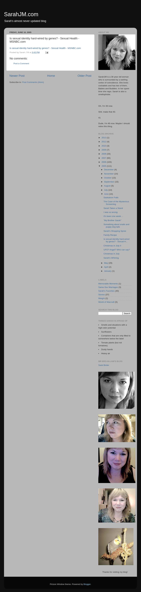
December (109, 169)
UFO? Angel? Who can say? (117, 250)
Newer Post (17, 75)
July (106, 190)
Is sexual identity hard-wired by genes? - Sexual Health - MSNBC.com (45, 48)
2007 (104, 158)
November (109, 174)
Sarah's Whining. (111, 258)
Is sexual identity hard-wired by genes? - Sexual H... (116, 240)
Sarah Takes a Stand (113, 208)
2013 (104, 137)
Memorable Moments (108, 283)
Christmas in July (112, 254)
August (107, 186)
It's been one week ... (113, 216)
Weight (101, 298)
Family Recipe (110, 235)
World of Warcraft (106, 302)
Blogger (87, 584)
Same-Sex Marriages (108, 287)
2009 (104, 150)
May (106, 263)
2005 (104, 166)
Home (51, 75)
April (106, 267)
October (108, 178)
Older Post (84, 75)
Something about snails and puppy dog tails (116, 225)
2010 (104, 146)
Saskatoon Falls (111, 197)
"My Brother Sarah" (112, 220)
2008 (104, 154)
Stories (101, 294)
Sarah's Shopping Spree (115, 231)
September (109, 182)
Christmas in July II (112, 246)
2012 (104, 141)
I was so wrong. (111, 212)
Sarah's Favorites (106, 291)
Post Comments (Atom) (33, 82)
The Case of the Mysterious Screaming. (116, 202)
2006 (104, 162)
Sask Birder (103, 365)
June (106, 194)
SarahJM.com (21, 14)
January (108, 271)
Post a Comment (21, 63)
